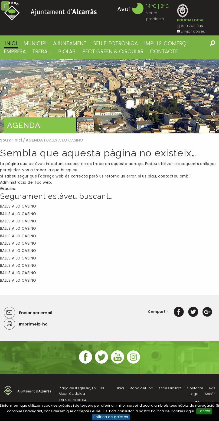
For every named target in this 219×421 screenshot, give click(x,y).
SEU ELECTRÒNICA (115, 43)
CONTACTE (164, 51)
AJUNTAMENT (70, 43)
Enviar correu (193, 31)
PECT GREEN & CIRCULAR (112, 51)
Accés (210, 394)
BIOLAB (67, 51)
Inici (11, 43)
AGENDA (34, 140)
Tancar (204, 411)
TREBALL (42, 51)
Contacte (195, 388)
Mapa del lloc (141, 388)
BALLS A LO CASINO (18, 206)
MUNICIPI (35, 43)
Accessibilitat (169, 388)
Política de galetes (110, 417)
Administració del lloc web (25, 182)
